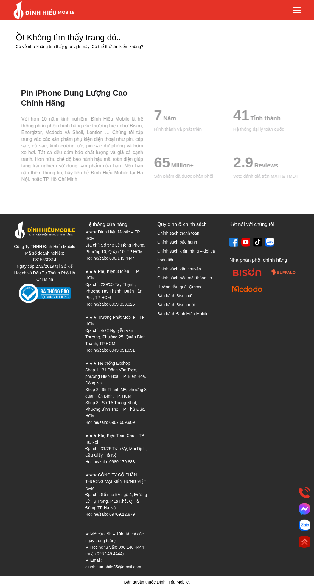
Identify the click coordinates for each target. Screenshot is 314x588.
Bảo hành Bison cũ (174, 295)
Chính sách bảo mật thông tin (184, 277)
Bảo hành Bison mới (176, 304)
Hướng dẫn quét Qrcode (180, 286)
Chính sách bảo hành (177, 242)
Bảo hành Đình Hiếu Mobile (183, 313)
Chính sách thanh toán (178, 233)
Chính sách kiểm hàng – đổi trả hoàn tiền (186, 255)
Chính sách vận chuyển (179, 269)
